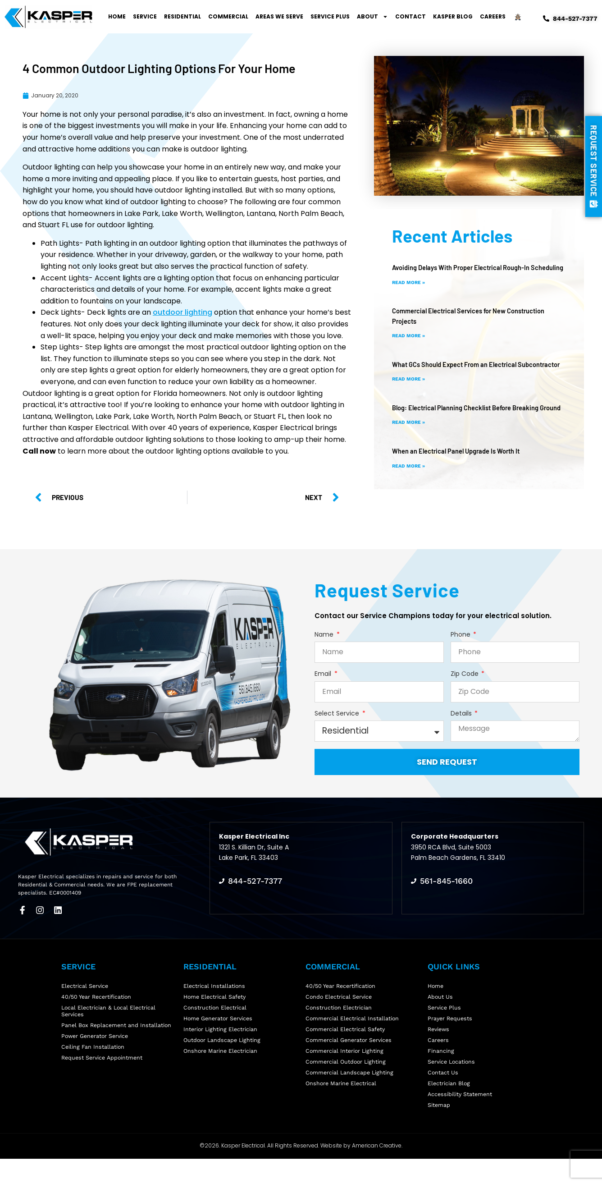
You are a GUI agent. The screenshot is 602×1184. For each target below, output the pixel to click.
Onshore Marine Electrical (342, 1102)
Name (325, 634)
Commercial (228, 16)
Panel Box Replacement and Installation (117, 1031)
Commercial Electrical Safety (346, 1035)
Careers (493, 16)
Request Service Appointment (103, 1071)
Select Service (338, 713)
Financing (441, 1062)
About (372, 16)
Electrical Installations (214, 982)
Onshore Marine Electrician (221, 1062)
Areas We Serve (279, 16)
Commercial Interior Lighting (346, 1062)
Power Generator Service (96, 1044)
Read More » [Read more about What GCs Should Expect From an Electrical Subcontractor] (410, 399)
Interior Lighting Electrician (221, 1035)
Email (324, 674)
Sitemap (439, 1128)
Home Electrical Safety (215, 995)
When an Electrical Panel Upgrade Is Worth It (462, 481)
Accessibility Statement (461, 1115)
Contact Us (443, 1088)
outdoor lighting (182, 312)
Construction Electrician (339, 1008)
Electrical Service (85, 982)
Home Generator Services (219, 1022)
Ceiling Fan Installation (93, 1057)
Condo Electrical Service (340, 995)
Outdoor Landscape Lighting (223, 1049)
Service (145, 16)
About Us (441, 995)
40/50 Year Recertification (98, 995)
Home (117, 16)
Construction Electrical (215, 1008)
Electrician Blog (449, 1102)
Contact (410, 16)
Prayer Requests (451, 1022)
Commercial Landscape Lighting (351, 1088)
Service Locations (453, 1075)
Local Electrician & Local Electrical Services (109, 1013)
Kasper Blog (453, 16)
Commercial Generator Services (350, 1049)
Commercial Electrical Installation (353, 1022)
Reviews (440, 1035)
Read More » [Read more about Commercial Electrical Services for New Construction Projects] (410, 345)
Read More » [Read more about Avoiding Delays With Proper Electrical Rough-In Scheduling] (410, 292)
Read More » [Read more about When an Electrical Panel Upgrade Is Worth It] (410, 496)
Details (462, 713)
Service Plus (330, 16)
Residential (182, 16)
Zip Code (465, 674)
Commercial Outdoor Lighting (347, 1075)
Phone (461, 634)
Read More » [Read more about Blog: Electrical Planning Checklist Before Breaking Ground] (410, 453)
